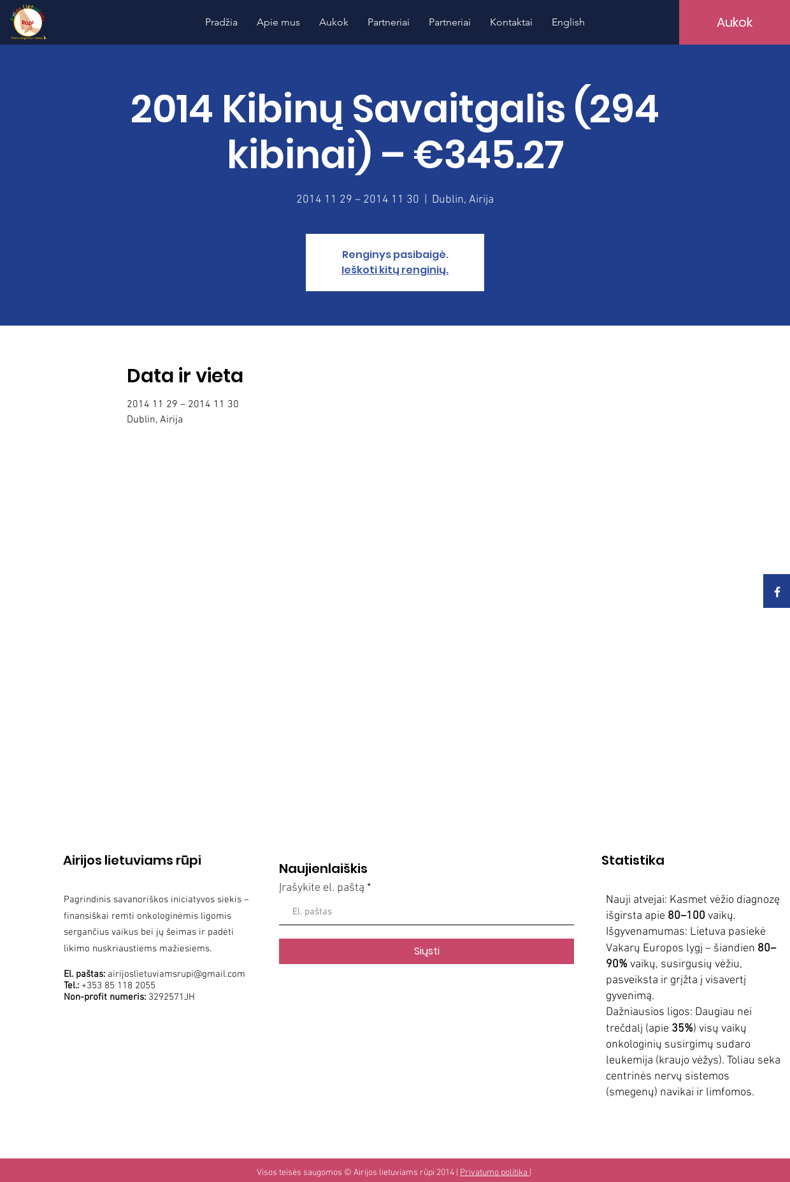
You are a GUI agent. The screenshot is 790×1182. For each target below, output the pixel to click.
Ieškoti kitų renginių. (395, 270)
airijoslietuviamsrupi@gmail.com (176, 974)
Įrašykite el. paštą (321, 888)
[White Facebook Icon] (777, 592)
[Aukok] (734, 22)
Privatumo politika (494, 1172)
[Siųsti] (426, 951)
